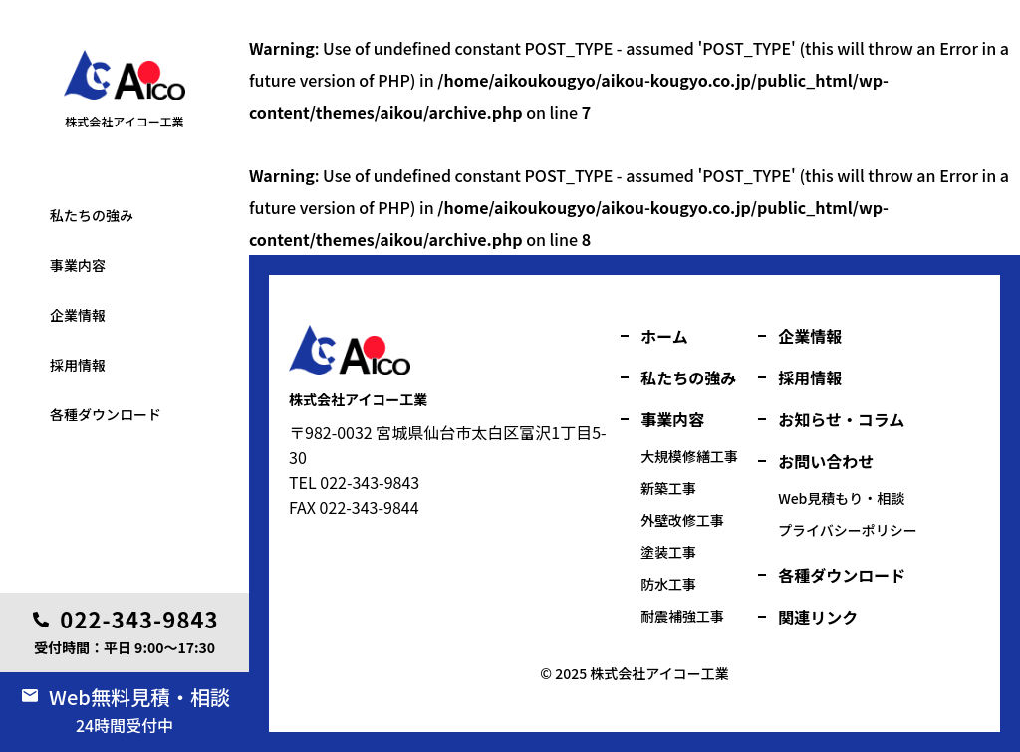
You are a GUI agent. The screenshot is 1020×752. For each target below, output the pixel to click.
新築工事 (668, 488)
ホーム (664, 336)
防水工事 (668, 584)
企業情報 (78, 315)
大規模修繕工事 (689, 456)
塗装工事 (58, 152)
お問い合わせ (826, 461)
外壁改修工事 (682, 520)
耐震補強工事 (682, 616)
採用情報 (78, 365)
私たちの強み (91, 215)
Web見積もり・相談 (841, 498)
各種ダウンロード (105, 414)
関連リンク (818, 616)
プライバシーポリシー (847, 530)
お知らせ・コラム (841, 419)
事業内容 (78, 265)
